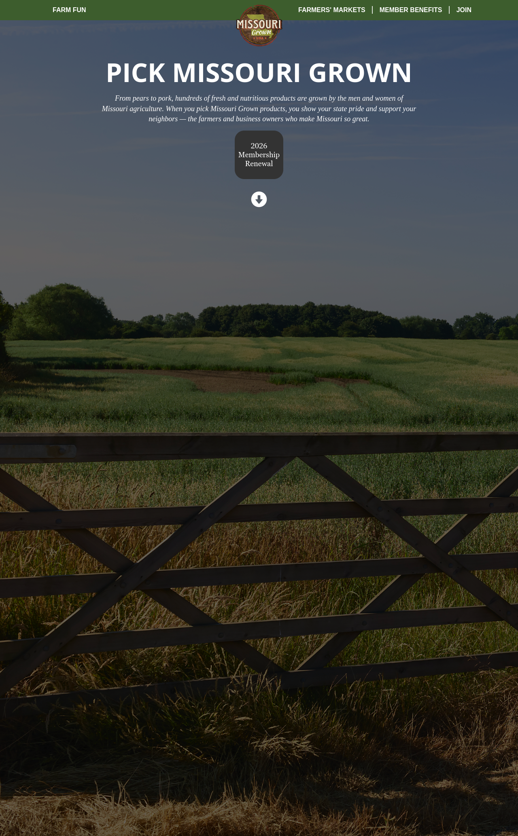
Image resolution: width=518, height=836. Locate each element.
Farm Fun (69, 9)
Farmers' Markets (331, 9)
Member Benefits (411, 9)
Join (463, 9)
